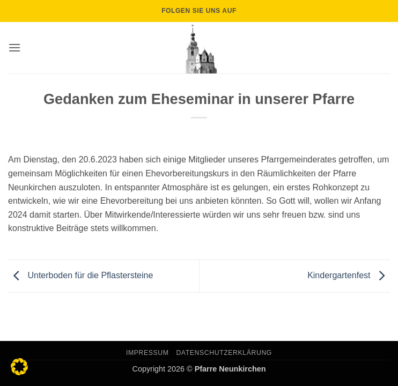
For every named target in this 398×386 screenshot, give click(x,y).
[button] (14, 47)
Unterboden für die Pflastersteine (80, 275)
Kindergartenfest (348, 275)
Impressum (147, 353)
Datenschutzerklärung (224, 353)
